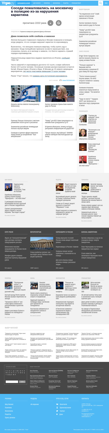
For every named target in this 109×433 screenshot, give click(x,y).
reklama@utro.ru (86, 416)
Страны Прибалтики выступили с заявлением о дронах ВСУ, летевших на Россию (15, 339)
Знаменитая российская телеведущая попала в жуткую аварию (24, 128)
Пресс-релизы (10, 418)
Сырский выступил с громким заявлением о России (38, 344)
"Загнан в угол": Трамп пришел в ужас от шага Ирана (16, 344)
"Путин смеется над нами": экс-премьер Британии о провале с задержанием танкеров (15, 351)
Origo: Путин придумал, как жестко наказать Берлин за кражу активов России (16, 356)
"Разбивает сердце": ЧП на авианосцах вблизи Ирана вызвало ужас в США (66, 339)
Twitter (60, 411)
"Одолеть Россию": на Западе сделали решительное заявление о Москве (91, 334)
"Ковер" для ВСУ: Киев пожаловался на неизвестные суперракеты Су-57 (59, 122)
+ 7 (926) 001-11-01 (87, 415)
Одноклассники (63, 408)
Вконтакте (61, 404)
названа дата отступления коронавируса (50, 76)
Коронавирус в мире (23, 3)
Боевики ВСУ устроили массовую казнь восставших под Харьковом (91, 350)
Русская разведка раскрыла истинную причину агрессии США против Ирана (91, 344)
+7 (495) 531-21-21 (87, 409)
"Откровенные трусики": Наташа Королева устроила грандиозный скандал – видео (67, 334)
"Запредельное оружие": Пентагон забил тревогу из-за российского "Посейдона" (92, 356)
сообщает (66, 58)
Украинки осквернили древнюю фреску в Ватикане (35, 31)
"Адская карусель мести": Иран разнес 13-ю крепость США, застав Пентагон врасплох (67, 351)
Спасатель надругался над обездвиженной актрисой (37, 334)
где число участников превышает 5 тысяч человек (44, 71)
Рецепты (66, 3)
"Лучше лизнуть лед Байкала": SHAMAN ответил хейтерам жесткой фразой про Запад (59, 135)
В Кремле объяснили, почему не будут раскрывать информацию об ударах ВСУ (59, 128)
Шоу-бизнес (37, 3)
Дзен (59, 414)
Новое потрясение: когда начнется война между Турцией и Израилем (92, 339)
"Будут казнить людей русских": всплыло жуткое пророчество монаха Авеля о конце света (67, 357)
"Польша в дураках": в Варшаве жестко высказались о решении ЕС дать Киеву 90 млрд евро (41, 351)
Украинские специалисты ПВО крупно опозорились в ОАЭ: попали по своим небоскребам (66, 345)
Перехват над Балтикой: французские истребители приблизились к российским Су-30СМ (41, 339)
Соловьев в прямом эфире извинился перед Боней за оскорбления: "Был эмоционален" (24, 135)
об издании (35, 404)
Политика (47, 3)
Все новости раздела (10, 215)
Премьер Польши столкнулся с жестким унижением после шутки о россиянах (25, 122)
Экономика (56, 3)
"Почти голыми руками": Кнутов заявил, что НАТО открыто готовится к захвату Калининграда (41, 357)
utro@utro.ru (85, 411)
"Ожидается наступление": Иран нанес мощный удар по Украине (15, 334)
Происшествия (76, 3)
